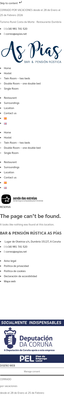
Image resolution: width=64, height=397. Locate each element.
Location (9, 108)
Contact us (10, 113)
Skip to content (11, 3)
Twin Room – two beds (17, 78)
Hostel (8, 73)
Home (7, 68)
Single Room (11, 88)
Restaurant (10, 97)
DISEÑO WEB (7, 365)
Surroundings (11, 103)
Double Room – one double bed (22, 83)
